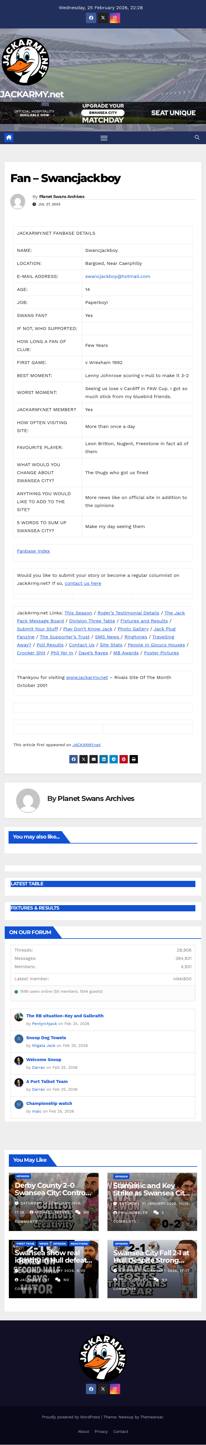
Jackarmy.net (33, 1280)
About (83, 1431)
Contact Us (81, 645)
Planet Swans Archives (61, 196)
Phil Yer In (62, 653)
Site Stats (111, 645)
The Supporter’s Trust (65, 637)
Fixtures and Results (144, 621)
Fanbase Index (33, 551)
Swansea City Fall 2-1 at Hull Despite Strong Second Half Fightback (151, 1260)
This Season (78, 613)
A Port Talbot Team (47, 1081)
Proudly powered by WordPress (71, 1417)
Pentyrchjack (44, 1023)
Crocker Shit (31, 653)
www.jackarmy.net (87, 677)
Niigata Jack (43, 1045)
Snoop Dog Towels (46, 1037)
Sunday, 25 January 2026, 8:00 (53, 1271)
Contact (120, 1431)
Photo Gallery (132, 629)
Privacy (101, 1431)
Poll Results (50, 645)
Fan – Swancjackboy (65, 178)
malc (37, 1111)
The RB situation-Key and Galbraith (65, 1015)
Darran (38, 1067)
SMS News (108, 637)
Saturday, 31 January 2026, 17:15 (154, 1203)
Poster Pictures (161, 653)
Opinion (23, 1176)
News (43, 1243)
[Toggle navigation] (104, 137)
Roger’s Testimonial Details (128, 613)
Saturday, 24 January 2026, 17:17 (154, 1271)
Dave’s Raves (93, 653)
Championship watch (49, 1103)
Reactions (79, 1243)
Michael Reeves (50, 1212)
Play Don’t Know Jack (87, 629)
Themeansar (151, 1417)
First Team (25, 1243)
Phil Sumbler (131, 1213)
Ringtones (136, 637)
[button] (197, 137)
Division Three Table (92, 621)
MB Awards (126, 653)
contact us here (83, 583)
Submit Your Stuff (37, 629)
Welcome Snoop (43, 1059)
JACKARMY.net (32, 94)
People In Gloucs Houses (156, 645)
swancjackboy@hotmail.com (118, 276)
